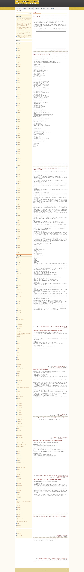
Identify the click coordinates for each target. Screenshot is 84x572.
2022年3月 (18, 87)
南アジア (18, 355)
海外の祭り (18, 476)
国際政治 (18, 373)
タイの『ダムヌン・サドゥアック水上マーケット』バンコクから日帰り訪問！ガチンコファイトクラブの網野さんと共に (24, 36)
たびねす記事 (19, 289)
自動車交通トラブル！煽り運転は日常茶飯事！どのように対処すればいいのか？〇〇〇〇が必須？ (49, 516)
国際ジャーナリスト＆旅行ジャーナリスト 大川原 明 (27, 2)
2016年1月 (18, 199)
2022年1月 (18, 91)
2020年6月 (18, 117)
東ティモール (19, 430)
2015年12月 (19, 201)
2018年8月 (18, 144)
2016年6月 (18, 190)
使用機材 (18, 343)
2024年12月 (19, 64)
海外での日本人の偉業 (20, 442)
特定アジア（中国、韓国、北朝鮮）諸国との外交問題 (24, 502)
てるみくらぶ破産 (19, 292)
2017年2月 (18, 176)
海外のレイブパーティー (20, 465)
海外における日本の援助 (20, 446)
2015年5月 (18, 213)
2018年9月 (18, 142)
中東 (17, 341)
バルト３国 (18, 301)
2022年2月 (18, 89)
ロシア (18, 321)
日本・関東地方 (41, 558)
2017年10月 (19, 162)
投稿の (19, 533)
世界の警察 (18, 328)
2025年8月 (18, 55)
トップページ (18, 8)
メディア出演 (19, 310)
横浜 (63, 558)
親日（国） (18, 514)
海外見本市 (18, 494)
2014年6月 (18, 229)
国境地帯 (18, 366)
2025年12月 (19, 48)
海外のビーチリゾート (20, 462)
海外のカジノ (19, 451)
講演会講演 (18, 516)
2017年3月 (18, 174)
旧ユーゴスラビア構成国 (20, 426)
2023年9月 (18, 82)
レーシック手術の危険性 (40, 326)
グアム (18, 283)
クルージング (19, 285)
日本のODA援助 (19, 416)
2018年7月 (18, 146)
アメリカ (18, 264)
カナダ (18, 280)
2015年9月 (18, 206)
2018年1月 (18, 156)
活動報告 (52, 8)
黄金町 (67, 558)
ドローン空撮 (19, 296)
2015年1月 (18, 220)
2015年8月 (18, 208)
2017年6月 (18, 169)
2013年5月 (18, 252)
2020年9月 (18, 112)
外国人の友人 (19, 382)
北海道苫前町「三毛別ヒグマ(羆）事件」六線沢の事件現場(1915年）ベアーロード (24, 28)
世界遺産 (18, 336)
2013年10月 (19, 243)
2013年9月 (18, 245)
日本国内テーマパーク (20, 419)
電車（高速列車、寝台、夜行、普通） (22, 521)
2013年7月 (18, 249)
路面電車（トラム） (20, 518)
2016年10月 (19, 183)
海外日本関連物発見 (20, 487)
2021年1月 (18, 107)
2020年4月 (18, 121)
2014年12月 (19, 222)
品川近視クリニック (59, 326)
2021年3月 (18, 103)
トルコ (18, 294)
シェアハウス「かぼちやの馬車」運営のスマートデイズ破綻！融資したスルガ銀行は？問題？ (49, 417)
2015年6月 (18, 211)
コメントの (19, 535)
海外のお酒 (18, 449)
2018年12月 (19, 137)
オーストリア (19, 273)
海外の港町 (18, 474)
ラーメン (18, 317)
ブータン (18, 303)
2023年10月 (19, 80)
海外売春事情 (19, 483)
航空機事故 (18, 507)
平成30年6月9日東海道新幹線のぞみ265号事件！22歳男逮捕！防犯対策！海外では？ (47, 330)
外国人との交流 (19, 380)
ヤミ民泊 (58, 476)
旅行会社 (18, 398)
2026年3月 (18, 46)
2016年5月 (18, 192)
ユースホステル (19, 315)
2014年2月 (18, 236)
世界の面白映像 (19, 331)
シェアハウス (62, 437)
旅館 (17, 400)
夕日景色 (18, 378)
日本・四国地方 (19, 407)
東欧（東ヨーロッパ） (20, 437)
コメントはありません (59, 50)
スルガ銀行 (66, 437)
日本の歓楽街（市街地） (47, 558)
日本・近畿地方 (19, 410)
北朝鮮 (18, 348)
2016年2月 (18, 197)
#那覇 (18, 257)
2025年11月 (19, 50)
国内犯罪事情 (59, 49)
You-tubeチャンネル (20, 260)
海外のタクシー (19, 458)
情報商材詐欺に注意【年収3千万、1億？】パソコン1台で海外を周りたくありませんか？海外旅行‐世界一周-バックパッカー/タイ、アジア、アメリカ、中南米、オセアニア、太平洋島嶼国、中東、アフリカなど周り (24, 32)
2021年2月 (18, 105)
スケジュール (36, 8)
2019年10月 (19, 130)
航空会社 (18, 505)
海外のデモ (18, 460)
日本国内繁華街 (57, 558)
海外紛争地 (18, 492)
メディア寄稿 (19, 312)
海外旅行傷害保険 (19, 485)
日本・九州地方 (19, 405)
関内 (64, 558)
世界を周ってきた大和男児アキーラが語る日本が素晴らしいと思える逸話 (24, 334)
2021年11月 (19, 94)
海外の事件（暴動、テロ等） (21, 467)
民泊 (61, 476)
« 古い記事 (34, 561)
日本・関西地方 (19, 414)
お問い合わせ (43, 8)
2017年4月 (18, 172)
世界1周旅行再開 (19, 326)
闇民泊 (67, 476)
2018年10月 (19, 140)
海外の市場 (18, 469)
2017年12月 (19, 158)
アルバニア (18, 266)
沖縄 (17, 439)
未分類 (18, 428)
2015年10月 (19, 204)
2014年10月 (19, 224)
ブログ (48, 8)
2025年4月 (18, 59)
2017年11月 (19, 160)
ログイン (18, 531)
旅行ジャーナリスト (54, 475)
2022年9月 (18, 85)
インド (18, 271)
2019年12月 (19, 128)
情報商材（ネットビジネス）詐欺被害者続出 (40, 369)
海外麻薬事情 (19, 497)
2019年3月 (18, 133)
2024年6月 (18, 71)
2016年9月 (18, 185)
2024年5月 (18, 73)
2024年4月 (18, 75)
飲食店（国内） (19, 525)
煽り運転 (66, 535)
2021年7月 (18, 96)
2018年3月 (18, 153)
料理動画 (18, 391)
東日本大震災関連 (19, 435)
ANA (17, 259)
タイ (17, 287)
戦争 (17, 389)
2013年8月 (18, 247)
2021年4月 (18, 101)
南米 (17, 357)
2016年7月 (18, 188)
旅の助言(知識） (48, 475)
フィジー (18, 305)
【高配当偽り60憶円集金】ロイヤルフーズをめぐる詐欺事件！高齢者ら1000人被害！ (47, 479)
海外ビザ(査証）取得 (20, 481)
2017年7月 (18, 167)
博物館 (18, 359)
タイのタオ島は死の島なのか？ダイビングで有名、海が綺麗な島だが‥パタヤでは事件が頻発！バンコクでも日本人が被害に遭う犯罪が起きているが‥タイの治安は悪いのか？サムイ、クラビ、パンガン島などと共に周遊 (24, 24)
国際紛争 (18, 375)
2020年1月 (18, 126)
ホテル (18, 308)
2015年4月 (18, 215)
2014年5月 (18, 231)
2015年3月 (18, 217)
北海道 (18, 352)
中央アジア (18, 339)
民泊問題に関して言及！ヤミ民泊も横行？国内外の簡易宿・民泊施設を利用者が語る (47, 440)
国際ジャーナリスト (55, 366)
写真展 (18, 345)
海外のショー (19, 455)
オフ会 (18, 276)
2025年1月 (18, 62)
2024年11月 (19, 66)
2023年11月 (19, 78)
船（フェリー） (19, 509)
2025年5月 (18, 57)
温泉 (17, 499)
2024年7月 (18, 69)
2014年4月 (18, 233)
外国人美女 (18, 384)
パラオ (18, 299)
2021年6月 (18, 98)
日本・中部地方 (19, 403)
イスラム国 (18, 269)
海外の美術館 (19, 478)
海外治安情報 (19, 490)
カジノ (18, 278)
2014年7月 (18, 227)
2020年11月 (19, 110)
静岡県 (18, 523)
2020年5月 (18, 119)
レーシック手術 (53, 326)
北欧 (17, 350)
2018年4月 (18, 151)
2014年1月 (18, 238)
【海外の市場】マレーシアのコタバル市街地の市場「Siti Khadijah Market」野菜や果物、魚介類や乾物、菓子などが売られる (24, 19)
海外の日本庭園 (19, 471)
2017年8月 (18, 165)
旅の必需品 (18, 394)
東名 (64, 535)
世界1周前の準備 (19, 324)
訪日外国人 (63, 476)
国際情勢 (59, 366)
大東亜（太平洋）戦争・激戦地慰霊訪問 (23, 387)
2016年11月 (19, 181)
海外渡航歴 (24, 8)
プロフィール (30, 8)
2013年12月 (19, 240)
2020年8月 (18, 114)
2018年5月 (18, 149)
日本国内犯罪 (63, 49)
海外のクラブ (19, 453)
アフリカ (18, 262)
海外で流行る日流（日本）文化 (21, 444)
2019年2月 (18, 135)
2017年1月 (18, 178)
